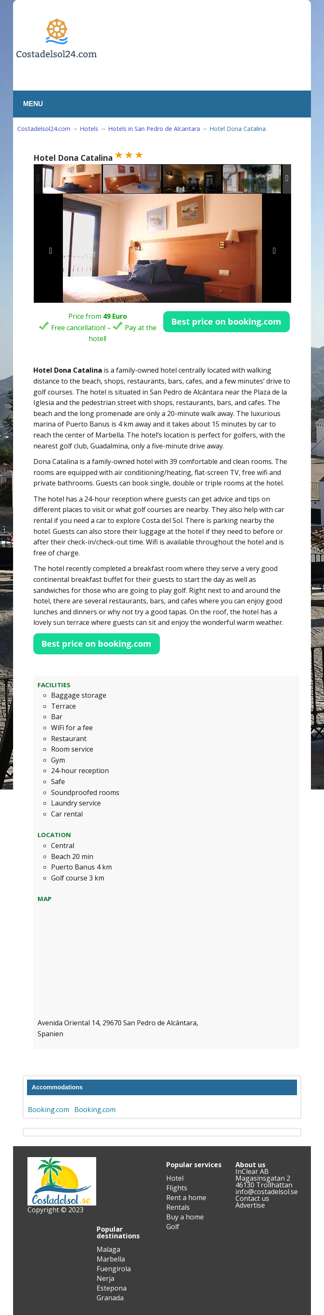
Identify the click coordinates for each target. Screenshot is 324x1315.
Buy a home (185, 1217)
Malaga (108, 1249)
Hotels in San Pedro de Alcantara (154, 129)
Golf (172, 1226)
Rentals (178, 1207)
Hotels (89, 129)
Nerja (105, 1278)
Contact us (252, 1198)
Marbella (111, 1259)
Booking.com (48, 1109)
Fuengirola (114, 1268)
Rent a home (186, 1197)
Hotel (175, 1178)
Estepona (112, 1288)
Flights (176, 1187)
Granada (110, 1297)
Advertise (250, 1205)
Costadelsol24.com (43, 129)
